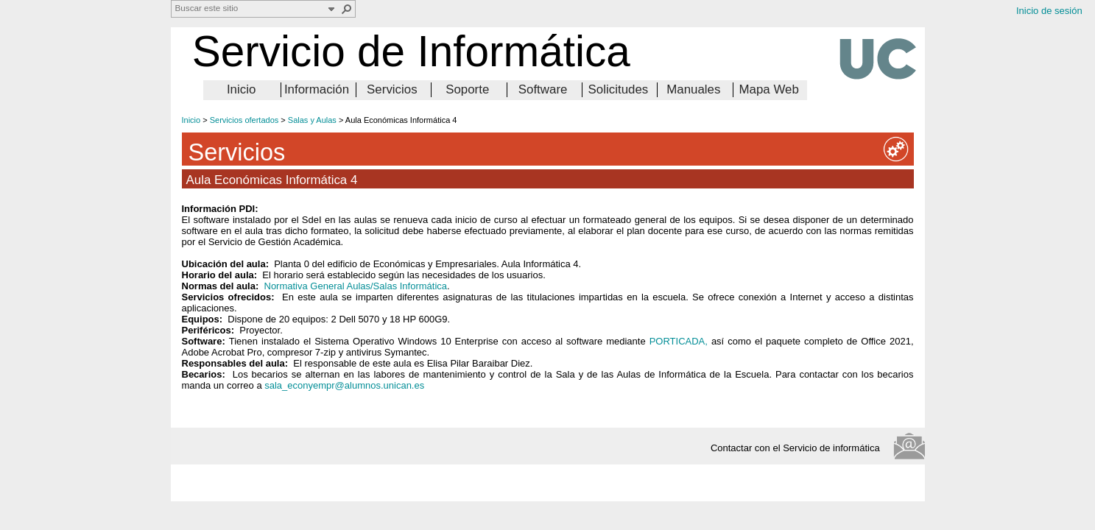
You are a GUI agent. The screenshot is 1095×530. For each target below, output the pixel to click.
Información (316, 89)
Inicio (241, 89)
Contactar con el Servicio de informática (799, 447)
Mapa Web (768, 89)
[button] (347, 9)
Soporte (467, 89)
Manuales (693, 89)
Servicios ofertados (244, 120)
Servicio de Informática (411, 51)
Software (543, 89)
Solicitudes (618, 89)
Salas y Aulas (312, 120)
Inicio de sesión (1049, 10)
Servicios (392, 89)
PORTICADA (677, 341)
